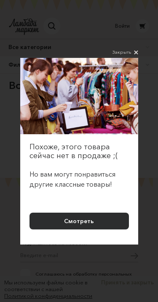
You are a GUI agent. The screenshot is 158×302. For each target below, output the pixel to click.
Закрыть (125, 52)
